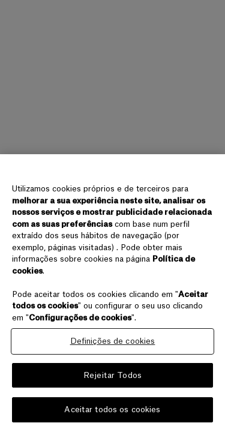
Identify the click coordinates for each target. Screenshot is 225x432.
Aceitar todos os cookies (112, 409)
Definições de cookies (112, 341)
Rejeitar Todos (112, 375)
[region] (112, 293)
